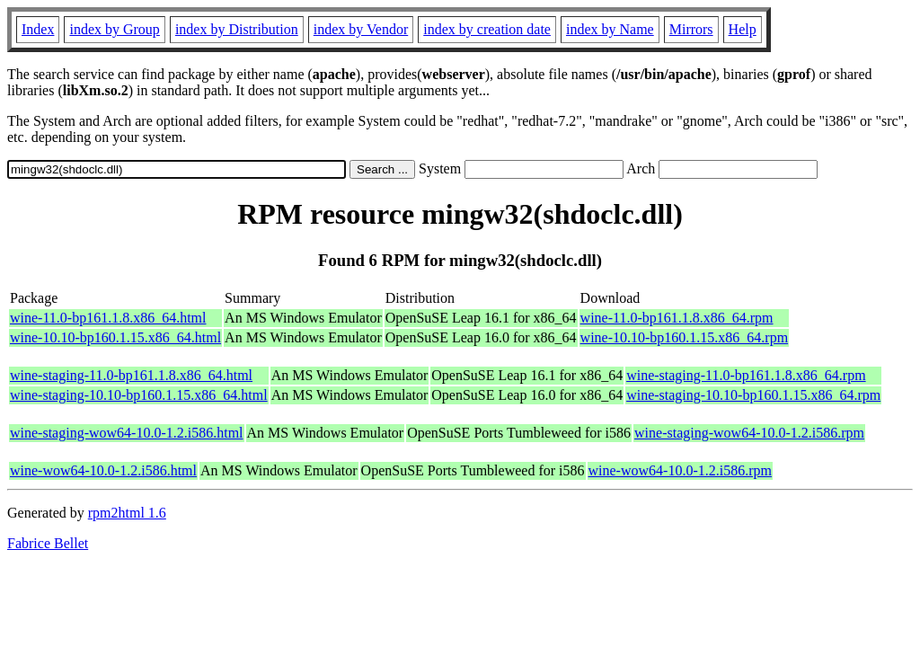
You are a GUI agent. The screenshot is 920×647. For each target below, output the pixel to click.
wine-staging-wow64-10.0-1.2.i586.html (126, 432)
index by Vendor (361, 29)
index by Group (114, 29)
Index (38, 29)
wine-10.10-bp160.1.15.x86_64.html (115, 337)
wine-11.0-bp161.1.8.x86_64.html (108, 317)
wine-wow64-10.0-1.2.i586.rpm (680, 470)
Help (742, 29)
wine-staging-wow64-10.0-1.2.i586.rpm (749, 432)
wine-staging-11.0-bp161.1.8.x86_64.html (131, 375)
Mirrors (691, 29)
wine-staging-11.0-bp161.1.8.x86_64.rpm (745, 375)
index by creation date (487, 29)
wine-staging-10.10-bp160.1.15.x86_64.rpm (753, 395)
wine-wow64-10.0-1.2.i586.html (103, 470)
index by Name (610, 29)
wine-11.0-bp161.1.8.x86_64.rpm (677, 317)
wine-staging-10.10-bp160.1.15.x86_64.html (139, 395)
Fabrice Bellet (47, 543)
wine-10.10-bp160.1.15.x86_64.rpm (684, 337)
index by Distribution (236, 29)
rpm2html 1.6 (127, 512)
